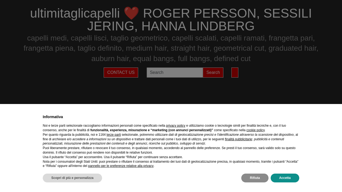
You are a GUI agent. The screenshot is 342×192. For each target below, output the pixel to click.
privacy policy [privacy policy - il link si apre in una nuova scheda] (175, 125)
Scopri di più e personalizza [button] (72, 178)
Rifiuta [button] (255, 178)
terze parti (114, 135)
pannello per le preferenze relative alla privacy (121, 166)
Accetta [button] (285, 178)
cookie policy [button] (255, 130)
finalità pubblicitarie (238, 139)
